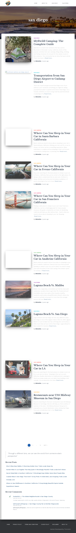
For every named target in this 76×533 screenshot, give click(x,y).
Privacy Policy (17, 524)
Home (35, 3)
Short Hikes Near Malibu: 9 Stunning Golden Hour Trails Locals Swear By (29, 466)
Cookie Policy (45, 524)
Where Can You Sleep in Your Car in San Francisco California (52, 199)
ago (45, 61)
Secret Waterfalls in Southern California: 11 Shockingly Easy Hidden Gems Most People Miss (35, 473)
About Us (44, 3)
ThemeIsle (67, 529)
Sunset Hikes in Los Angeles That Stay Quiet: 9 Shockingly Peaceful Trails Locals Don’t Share (36, 469)
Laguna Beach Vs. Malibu (49, 285)
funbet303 (16, 496)
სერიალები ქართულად (20, 504)
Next (45, 445)
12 (40, 445)
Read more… (49, 58)
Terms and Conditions (31, 524)
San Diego (55, 3)
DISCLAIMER (55, 524)
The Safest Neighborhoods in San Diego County (37, 496)
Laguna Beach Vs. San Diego (50, 314)
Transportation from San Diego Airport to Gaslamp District (49, 78)
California (65, 3)
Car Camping (37, 130)
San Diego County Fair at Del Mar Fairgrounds (44, 504)
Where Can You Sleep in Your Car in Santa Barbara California (52, 136)
